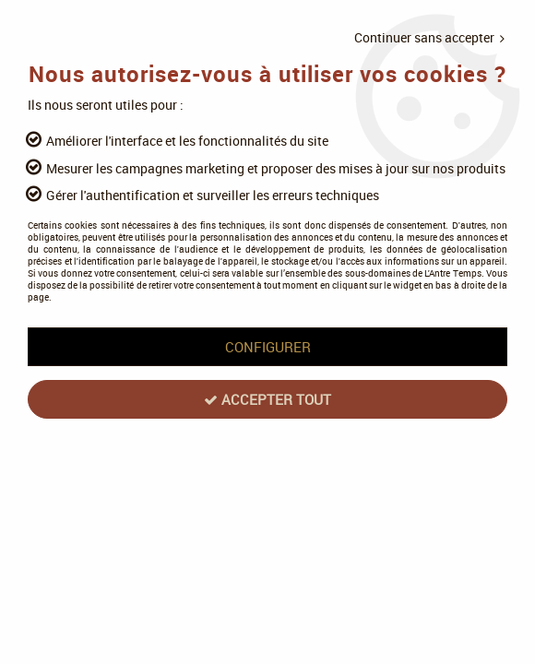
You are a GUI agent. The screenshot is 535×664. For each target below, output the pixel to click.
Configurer (268, 347)
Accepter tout (267, 399)
